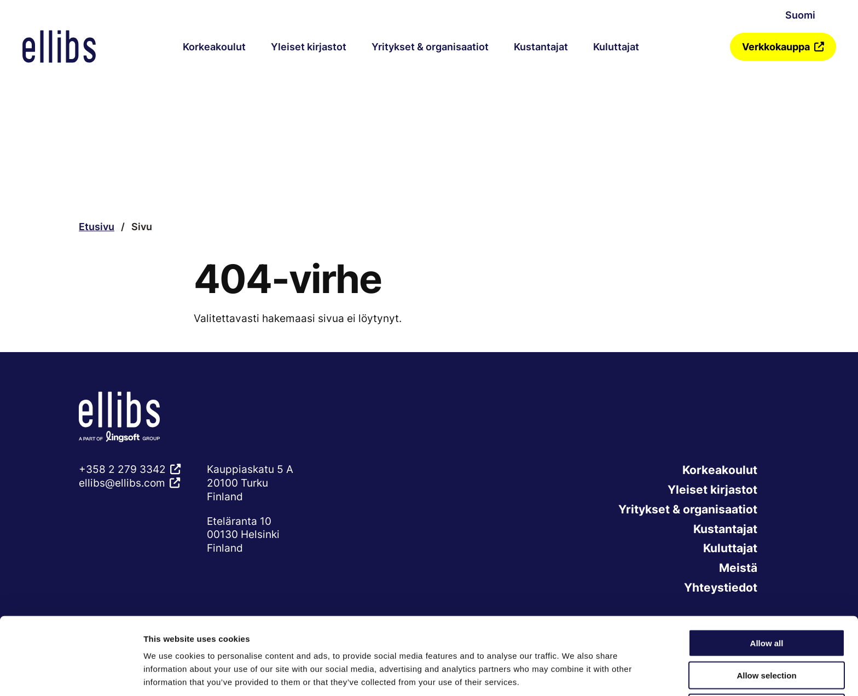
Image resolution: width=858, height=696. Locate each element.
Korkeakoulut (214, 46)
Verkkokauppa (776, 46)
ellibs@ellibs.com (122, 482)
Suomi (800, 15)
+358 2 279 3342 (122, 469)
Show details (574, 674)
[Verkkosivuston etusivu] (59, 46)
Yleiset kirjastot (308, 46)
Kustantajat (541, 46)
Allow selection (766, 632)
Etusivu (96, 226)
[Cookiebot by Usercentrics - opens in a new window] (71, 674)
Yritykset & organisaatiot (430, 46)
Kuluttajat (616, 46)
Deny (767, 664)
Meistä (737, 570)
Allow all (767, 600)
